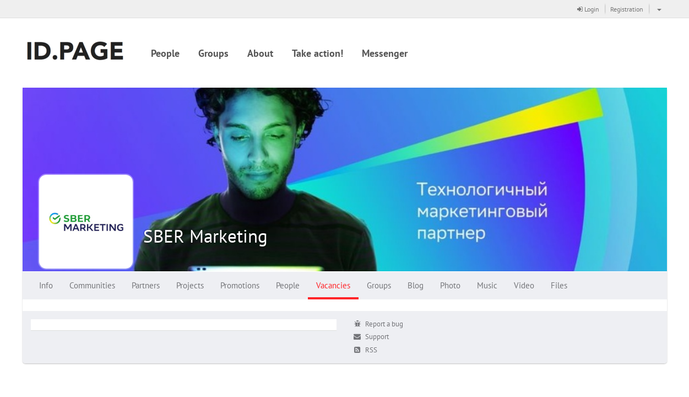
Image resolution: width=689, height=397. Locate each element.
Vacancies (333, 285)
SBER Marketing (205, 236)
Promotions (239, 285)
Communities (92, 285)
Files (559, 285)
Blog (416, 285)
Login (588, 9)
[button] (658, 9)
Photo (450, 285)
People (165, 53)
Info (46, 285)
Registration (626, 9)
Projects (190, 285)
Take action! (317, 53)
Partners (146, 285)
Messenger (385, 53)
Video (524, 285)
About (260, 53)
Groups (213, 53)
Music (487, 285)
